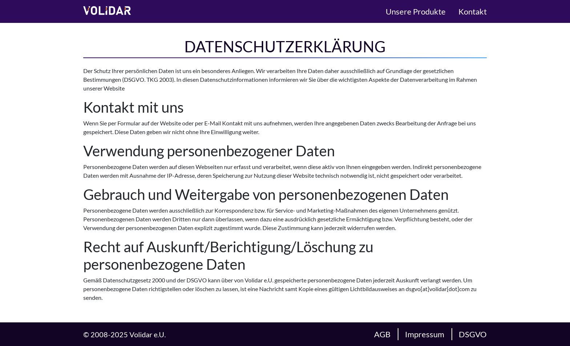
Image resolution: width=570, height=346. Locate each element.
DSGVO (473, 334)
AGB (382, 334)
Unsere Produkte (416, 11)
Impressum (424, 334)
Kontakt (472, 11)
